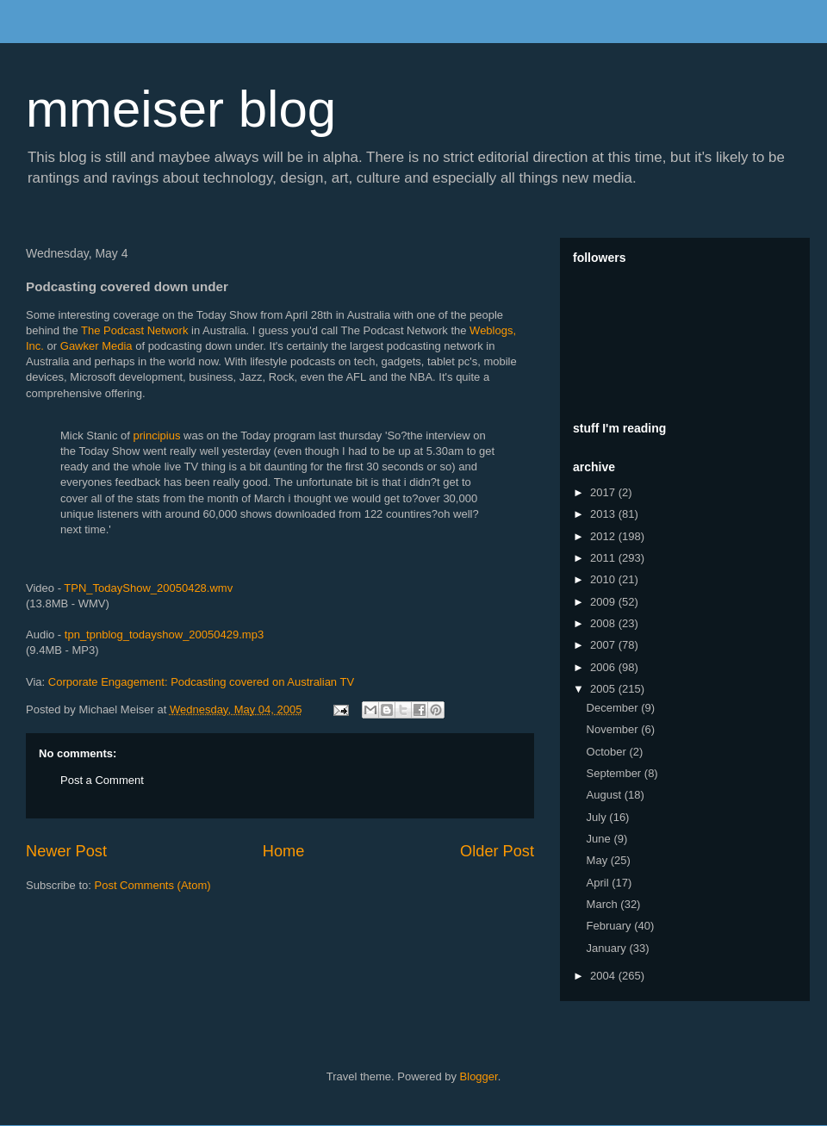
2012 (604, 536)
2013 (604, 513)
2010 (604, 579)
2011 (604, 557)
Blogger (479, 1076)
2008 (604, 623)
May (599, 860)
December (614, 707)
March (604, 904)
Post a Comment (102, 780)
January (608, 948)
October (608, 751)
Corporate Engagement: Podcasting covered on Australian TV (201, 681)
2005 (604, 688)
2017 (604, 492)
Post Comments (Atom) (153, 885)
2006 (604, 667)
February (611, 925)
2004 (604, 975)
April (599, 882)
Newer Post (66, 851)
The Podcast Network (134, 330)
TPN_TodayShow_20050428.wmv (148, 588)
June (600, 838)
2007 (604, 644)
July (598, 817)
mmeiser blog (181, 109)
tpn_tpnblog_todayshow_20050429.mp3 (164, 634)
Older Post (497, 851)
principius (157, 435)
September (615, 773)
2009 (604, 601)
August (606, 794)
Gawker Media (96, 345)
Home (284, 851)
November (614, 729)
